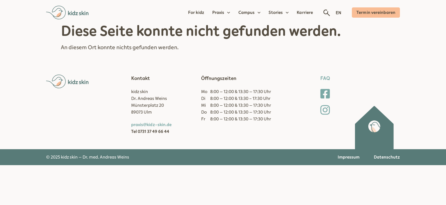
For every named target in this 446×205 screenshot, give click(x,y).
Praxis (221, 12)
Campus (249, 12)
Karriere (305, 12)
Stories (279, 12)
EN (338, 13)
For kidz (196, 12)
